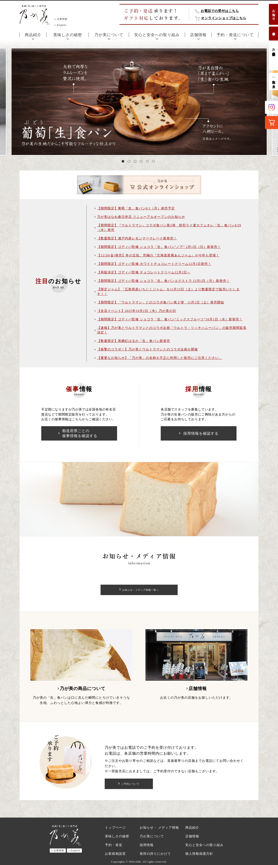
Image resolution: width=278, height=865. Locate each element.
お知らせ (273, 13)
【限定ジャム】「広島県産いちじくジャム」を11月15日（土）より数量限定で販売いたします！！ (168, 292)
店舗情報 (198, 35)
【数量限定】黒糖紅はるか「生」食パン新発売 (133, 341)
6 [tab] (154, 162)
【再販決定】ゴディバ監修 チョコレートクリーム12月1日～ (143, 272)
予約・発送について (235, 35)
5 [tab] (148, 162)
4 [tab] (142, 162)
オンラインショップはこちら (223, 18)
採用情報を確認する (200, 433)
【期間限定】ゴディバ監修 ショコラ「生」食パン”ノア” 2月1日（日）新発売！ (159, 247)
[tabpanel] (139, 102)
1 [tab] (124, 162)
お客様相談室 (273, 48)
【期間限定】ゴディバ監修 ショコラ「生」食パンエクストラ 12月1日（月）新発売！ (163, 281)
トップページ (115, 827)
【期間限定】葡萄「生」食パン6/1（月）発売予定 (136, 208)
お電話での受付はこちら (220, 11)
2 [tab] (130, 162)
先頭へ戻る (273, 83)
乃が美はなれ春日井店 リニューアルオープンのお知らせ (141, 217)
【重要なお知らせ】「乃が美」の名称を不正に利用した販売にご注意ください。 (159, 358)
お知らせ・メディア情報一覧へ (140, 590)
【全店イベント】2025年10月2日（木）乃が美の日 (136, 311)
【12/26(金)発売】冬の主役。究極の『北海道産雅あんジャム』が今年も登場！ (158, 255)
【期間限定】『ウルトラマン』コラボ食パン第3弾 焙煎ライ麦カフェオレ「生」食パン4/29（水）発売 (169, 228)
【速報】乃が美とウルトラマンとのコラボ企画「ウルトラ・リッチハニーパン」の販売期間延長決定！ (172, 330)
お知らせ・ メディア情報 (159, 827)
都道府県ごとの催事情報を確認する (79, 433)
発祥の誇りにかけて (155, 853)
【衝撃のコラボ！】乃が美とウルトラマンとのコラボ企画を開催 (147, 349)
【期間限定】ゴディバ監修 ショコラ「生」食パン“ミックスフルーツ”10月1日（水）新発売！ (170, 319)
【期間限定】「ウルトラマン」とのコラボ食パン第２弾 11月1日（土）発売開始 (160, 302)
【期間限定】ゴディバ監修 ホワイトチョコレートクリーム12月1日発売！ (154, 264)
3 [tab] (136, 162)
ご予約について (130, 784)
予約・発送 (113, 845)
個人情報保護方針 (199, 853)
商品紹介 (33, 35)
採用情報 (147, 845)
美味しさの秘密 (67, 35)
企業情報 (62, 19)
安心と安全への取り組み (157, 35)
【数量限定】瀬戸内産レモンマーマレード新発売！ (137, 238)
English (61, 25)
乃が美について (108, 35)
